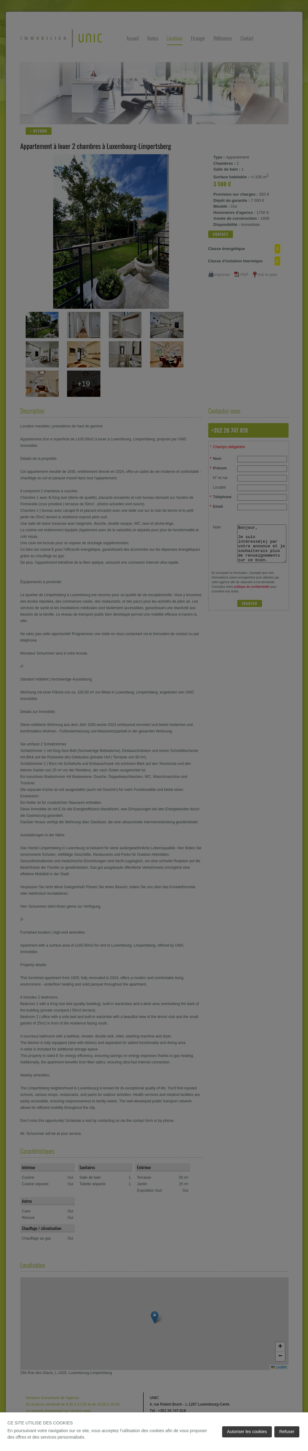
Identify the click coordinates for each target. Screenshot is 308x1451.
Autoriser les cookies (247, 1431)
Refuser (286, 1431)
